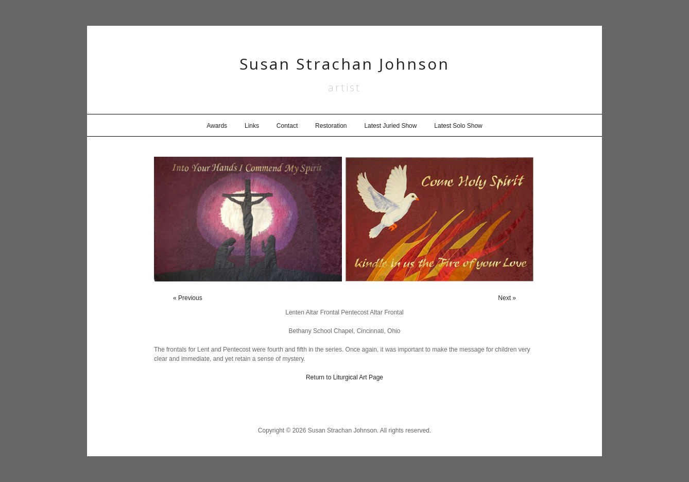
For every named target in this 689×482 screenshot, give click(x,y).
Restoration (331, 125)
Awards (216, 125)
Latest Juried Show (390, 125)
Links (252, 125)
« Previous (187, 298)
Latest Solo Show (458, 125)
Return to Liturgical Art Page (344, 377)
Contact (287, 125)
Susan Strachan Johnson (344, 63)
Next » (507, 298)
